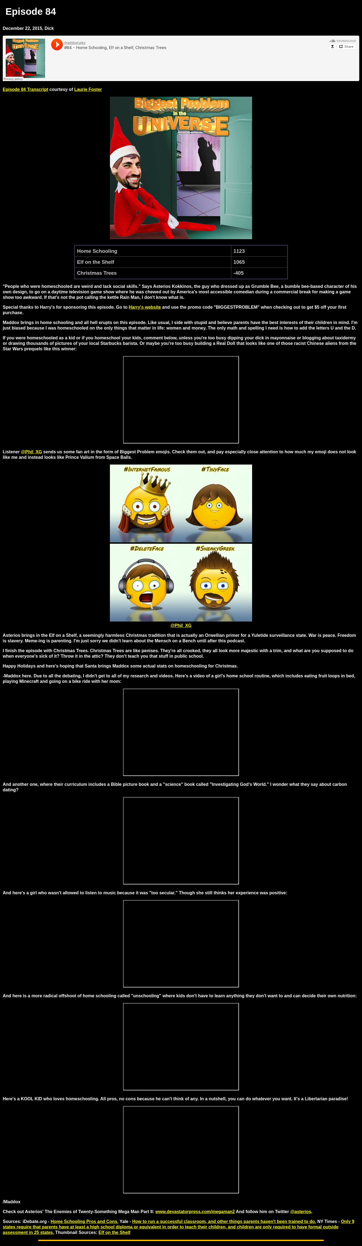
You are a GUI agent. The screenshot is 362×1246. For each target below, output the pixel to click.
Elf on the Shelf (114, 1232)
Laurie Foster (88, 89)
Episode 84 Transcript (25, 89)
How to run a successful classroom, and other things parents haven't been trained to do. (224, 1221)
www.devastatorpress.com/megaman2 (195, 1211)
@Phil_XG (31, 451)
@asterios (300, 1211)
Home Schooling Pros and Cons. (84, 1221)
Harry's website (145, 307)
